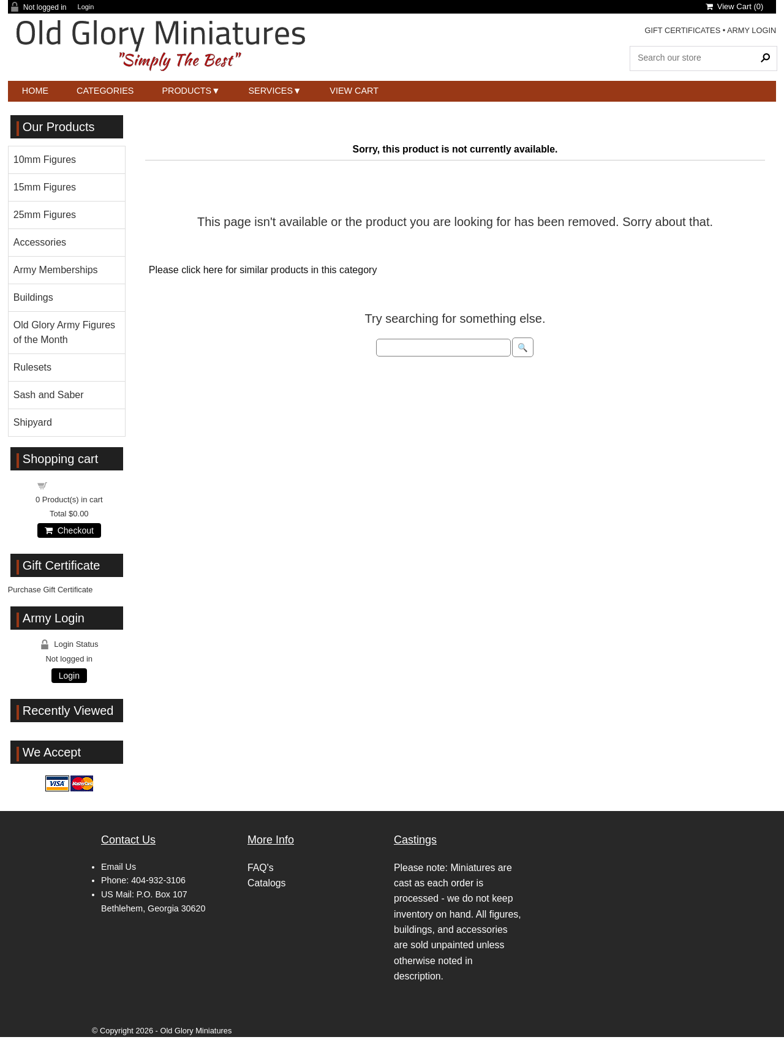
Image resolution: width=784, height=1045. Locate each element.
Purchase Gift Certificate (50, 589)
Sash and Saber (48, 395)
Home (35, 91)
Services (271, 91)
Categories (105, 91)
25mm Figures (44, 214)
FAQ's (260, 867)
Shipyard (32, 422)
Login (86, 7)
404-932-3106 (158, 880)
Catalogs (266, 883)
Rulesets (32, 367)
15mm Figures (44, 187)
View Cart (354, 91)
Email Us (118, 867)
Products (186, 91)
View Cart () (735, 6)
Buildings (33, 297)
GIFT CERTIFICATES (682, 30)
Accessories (39, 242)
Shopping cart (75, 484)
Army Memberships (55, 270)
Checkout (69, 530)
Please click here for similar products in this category (263, 270)
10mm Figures (44, 159)
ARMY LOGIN (751, 30)
